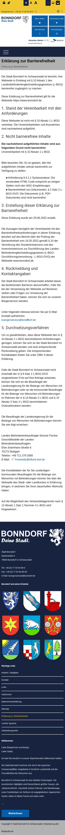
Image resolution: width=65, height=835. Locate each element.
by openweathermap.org (35, 43)
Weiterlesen (15, 813)
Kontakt (4, 680)
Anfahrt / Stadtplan (10, 672)
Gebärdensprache (9, 730)
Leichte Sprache (8, 723)
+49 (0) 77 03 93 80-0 (24, 11)
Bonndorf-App (40, 32)
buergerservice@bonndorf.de (21, 576)
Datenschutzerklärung (11, 701)
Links (3, 687)
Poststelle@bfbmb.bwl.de (30, 459)
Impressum (6, 694)
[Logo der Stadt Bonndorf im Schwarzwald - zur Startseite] (16, 18)
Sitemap (5, 709)
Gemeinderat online (57, 21)
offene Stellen (40, 21)
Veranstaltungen (56, 32)
